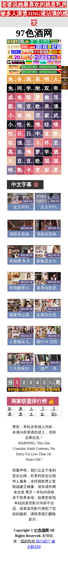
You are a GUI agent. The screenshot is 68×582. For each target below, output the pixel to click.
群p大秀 (57, 414)
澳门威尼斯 (28, 409)
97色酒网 (34, 33)
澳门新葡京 (28, 414)
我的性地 (27, 541)
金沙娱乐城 (49, 414)
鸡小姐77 (43, 541)
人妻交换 (37, 409)
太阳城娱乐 (39, 414)
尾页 (60, 382)
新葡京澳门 (17, 409)
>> (51, 382)
